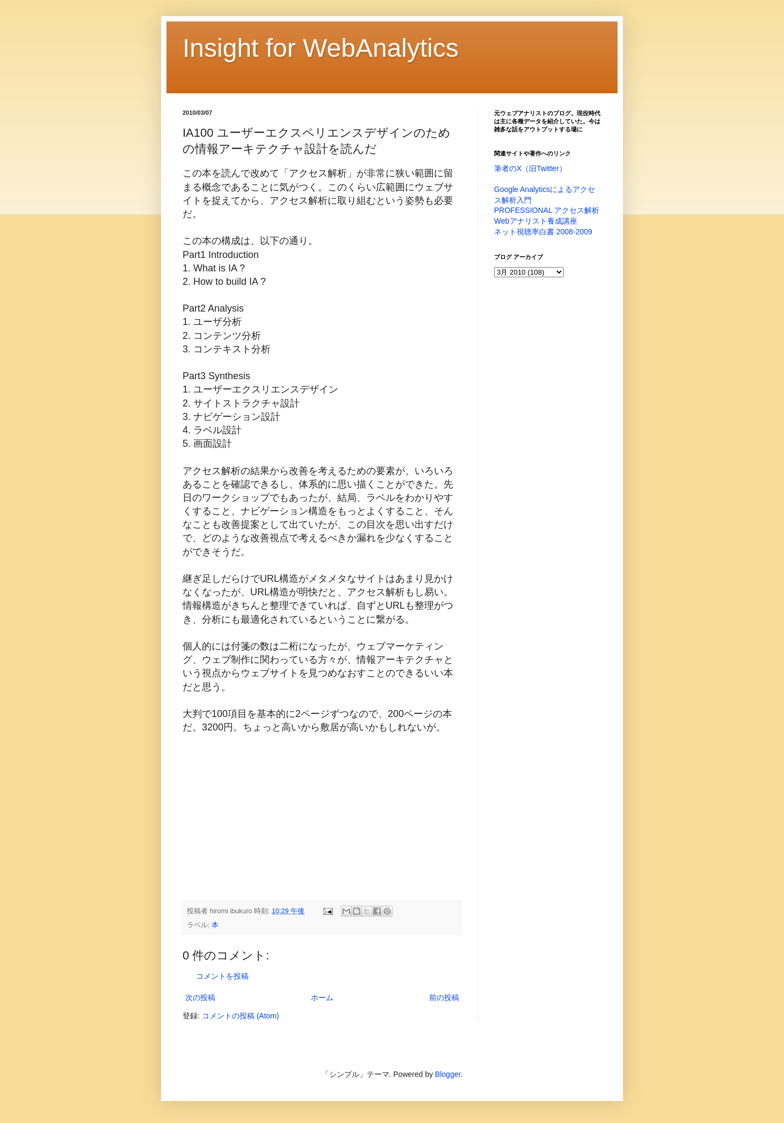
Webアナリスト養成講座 (535, 221)
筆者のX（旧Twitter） (530, 168)
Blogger (447, 1074)
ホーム (322, 997)
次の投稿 (200, 997)
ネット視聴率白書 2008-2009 (543, 231)
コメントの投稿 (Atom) (240, 1015)
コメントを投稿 (222, 976)
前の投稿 (444, 997)
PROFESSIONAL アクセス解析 (546, 210)
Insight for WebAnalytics (321, 48)
